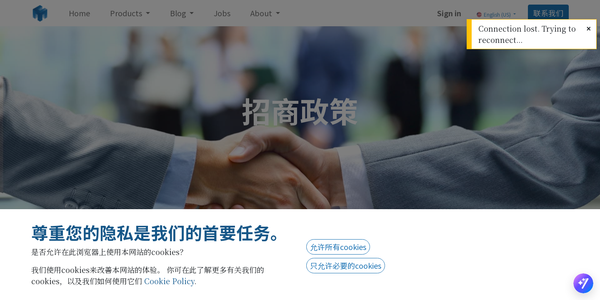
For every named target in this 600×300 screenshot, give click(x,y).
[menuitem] (79, 13)
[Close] (588, 28)
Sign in (449, 13)
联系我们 (548, 13)
